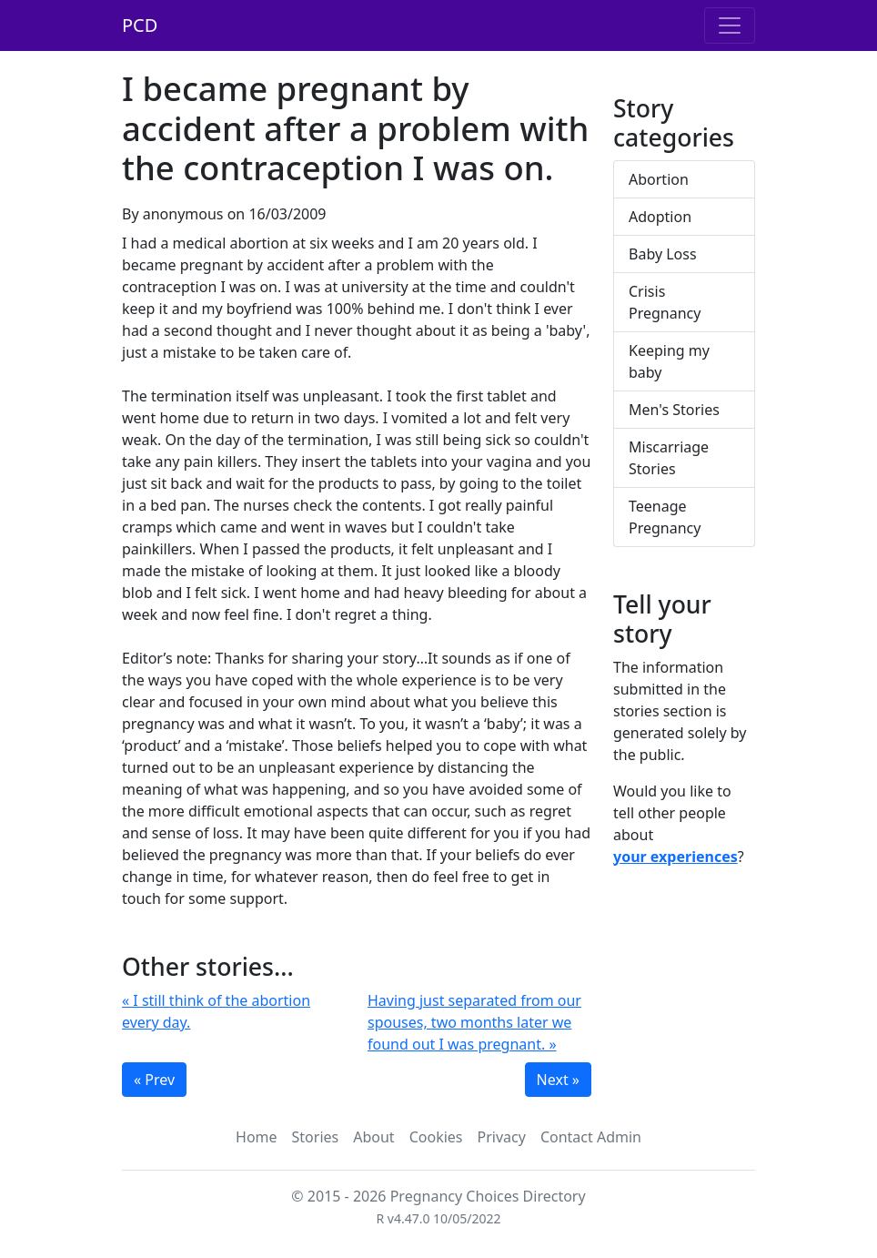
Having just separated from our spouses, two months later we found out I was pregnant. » (474, 1022)
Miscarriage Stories (669, 458)
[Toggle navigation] (729, 25)
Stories (315, 1137)
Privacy (502, 1137)
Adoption (660, 217)
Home (256, 1137)
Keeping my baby (669, 361)
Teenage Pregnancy (665, 517)
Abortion (659, 179)
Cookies (436, 1137)
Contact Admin (590, 1137)
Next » (558, 1080)
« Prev (154, 1080)
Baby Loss (663, 254)
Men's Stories (674, 410)
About (373, 1137)
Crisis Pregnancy (665, 302)
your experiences (675, 857)
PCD (139, 25)
